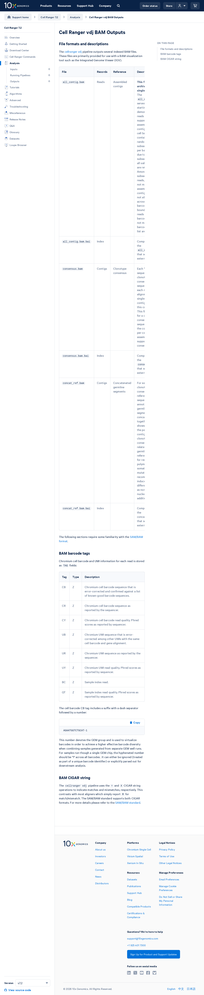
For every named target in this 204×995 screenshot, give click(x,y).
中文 (181, 989)
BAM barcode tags (171, 54)
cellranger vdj (73, 51)
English (171, 989)
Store (169, 5)
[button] (49, 69)
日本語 (191, 989)
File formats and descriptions (176, 49)
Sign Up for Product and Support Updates (153, 954)
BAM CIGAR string (171, 59)
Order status (150, 5)
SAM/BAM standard (127, 802)
